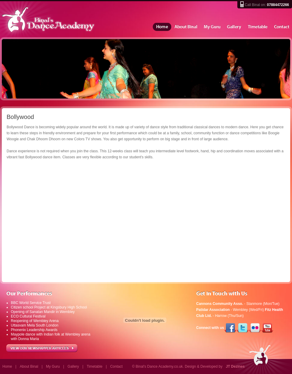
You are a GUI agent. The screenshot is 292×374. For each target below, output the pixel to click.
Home (162, 27)
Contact (281, 27)
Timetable (258, 27)
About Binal (186, 27)
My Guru (212, 27)
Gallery (234, 27)
